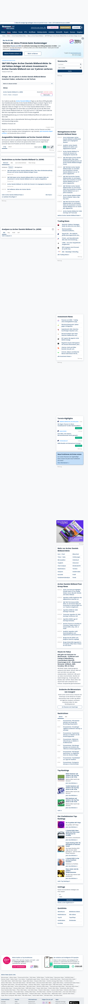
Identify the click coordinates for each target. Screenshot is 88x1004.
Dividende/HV (77, 566)
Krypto (66, 32)
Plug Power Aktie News (7, 984)
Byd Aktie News (31, 986)
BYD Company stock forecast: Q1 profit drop (70, 248)
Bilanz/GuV (76, 554)
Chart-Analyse (62, 566)
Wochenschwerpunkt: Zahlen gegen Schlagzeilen (70, 325)
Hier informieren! (63, 463)
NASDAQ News (69, 977)
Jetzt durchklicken (71, 783)
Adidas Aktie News (30, 992)
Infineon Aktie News (34, 984)
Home (3, 36)
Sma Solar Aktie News (69, 992)
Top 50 (60, 917)
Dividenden (72, 920)
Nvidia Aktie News (55, 979)
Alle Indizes (72, 914)
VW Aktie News (58, 995)
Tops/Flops (72, 917)
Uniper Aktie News (42, 988)
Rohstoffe (59, 32)
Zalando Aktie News (68, 993)
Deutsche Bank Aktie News (44, 983)
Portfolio (60, 923)
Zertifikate (32, 32)
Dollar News (14, 979)
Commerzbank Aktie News (71, 983)
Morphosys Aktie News (66, 988)
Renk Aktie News (68, 984)
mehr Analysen (7, 236)
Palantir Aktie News (44, 990)
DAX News (33, 977)
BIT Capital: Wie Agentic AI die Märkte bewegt (70, 339)
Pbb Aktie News (26, 995)
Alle (12, 163)
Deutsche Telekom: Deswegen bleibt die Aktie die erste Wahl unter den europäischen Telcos (71, 225)
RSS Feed (49, 195)
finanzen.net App (60, 1002)
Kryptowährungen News (33, 979)
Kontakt (3, 1002)
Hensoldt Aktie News (21, 984)
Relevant (5, 163)
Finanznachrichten (23, 977)
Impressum (31, 1002)
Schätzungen (76, 557)
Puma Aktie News (19, 992)
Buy (9, 232)
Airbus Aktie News (20, 986)
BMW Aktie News (57, 993)
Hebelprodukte (42, 32)
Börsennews (4, 977)
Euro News (22, 979)
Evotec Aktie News (53, 988)
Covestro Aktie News (57, 990)
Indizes (14, 32)
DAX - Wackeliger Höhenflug (70, 252)
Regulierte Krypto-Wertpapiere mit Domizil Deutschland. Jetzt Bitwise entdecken (71, 343)
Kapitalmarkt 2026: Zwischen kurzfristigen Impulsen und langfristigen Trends (70, 330)
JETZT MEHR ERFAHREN (61, 967)
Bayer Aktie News (28, 981)
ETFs (25, 32)
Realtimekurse (62, 914)
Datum (11, 167)
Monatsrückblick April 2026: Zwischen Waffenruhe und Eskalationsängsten (70, 334)
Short (10, 146)
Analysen (15, 94)
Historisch (76, 563)
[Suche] (45, 27)
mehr (60, 810)
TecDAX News (49, 977)
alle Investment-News (64, 356)
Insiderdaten (61, 920)
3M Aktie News (48, 995)
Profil (74, 574)
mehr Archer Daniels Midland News (13, 195)
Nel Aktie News (41, 992)
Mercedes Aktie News (72, 986)
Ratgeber (80, 32)
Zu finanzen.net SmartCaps (70, 707)
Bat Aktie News (46, 993)
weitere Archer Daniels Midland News (69, 215)
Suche (70, 71)
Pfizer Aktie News (22, 990)
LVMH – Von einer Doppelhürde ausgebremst (71, 243)
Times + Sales (61, 557)
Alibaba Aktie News (22, 993)
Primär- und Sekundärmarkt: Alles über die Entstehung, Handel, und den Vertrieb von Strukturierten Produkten (70, 239)
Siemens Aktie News (69, 990)
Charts (5, 94)
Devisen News (5, 979)
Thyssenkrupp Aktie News (57, 986)
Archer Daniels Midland (23, 101)
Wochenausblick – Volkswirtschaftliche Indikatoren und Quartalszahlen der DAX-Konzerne (71, 229)
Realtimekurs (61, 569)
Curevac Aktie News (7, 992)
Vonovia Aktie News (19, 988)
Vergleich (60, 563)
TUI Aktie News (68, 981)
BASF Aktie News (17, 981)
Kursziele (60, 574)
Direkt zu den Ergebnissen (66, 902)
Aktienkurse (61, 911)
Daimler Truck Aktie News (54, 992)
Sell (18, 232)
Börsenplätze (61, 560)
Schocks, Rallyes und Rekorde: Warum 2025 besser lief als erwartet (70, 352)
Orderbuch (76, 560)
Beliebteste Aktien (74, 911)
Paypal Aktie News (46, 984)
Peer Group (32, 163)
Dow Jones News (59, 977)
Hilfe (16, 1002)
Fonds (21, 32)
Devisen (72, 32)
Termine (75, 569)
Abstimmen (69, 900)
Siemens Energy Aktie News (55, 981)
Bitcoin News (45, 979)
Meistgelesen (18, 167)
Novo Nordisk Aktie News (8, 990)
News (9, 32)
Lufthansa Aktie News (7, 986)
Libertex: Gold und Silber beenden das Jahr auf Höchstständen (69, 348)
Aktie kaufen (47, 95)
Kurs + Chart (61, 554)
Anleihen (51, 32)
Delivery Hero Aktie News (8, 993)
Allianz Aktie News (6, 983)
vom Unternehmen (20, 163)
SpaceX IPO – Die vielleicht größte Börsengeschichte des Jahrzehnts (70, 234)
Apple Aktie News (58, 983)
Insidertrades (76, 571)
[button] (53, 27)
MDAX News (40, 977)
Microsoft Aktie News (19, 983)
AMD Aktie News (30, 988)
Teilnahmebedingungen (75, 53)
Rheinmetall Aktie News (68, 979)
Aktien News (13, 977)
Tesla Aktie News (6, 981)
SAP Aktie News (30, 983)
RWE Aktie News (57, 984)
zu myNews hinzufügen (9, 197)
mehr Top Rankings (64, 881)
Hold (13, 232)
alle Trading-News (63, 254)
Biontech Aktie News (42, 986)
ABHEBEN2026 (15, 49)
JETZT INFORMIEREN (19, 967)
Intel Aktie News (32, 990)
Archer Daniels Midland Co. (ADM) (13, 92)
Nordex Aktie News (6, 988)
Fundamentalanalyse (64, 577)
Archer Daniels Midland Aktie (19, 36)
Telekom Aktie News (35, 993)
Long (4, 146)
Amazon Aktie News (39, 981)
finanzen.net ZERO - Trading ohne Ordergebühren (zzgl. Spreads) (70, 320)
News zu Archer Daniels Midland (35, 36)
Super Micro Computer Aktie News (11, 995)
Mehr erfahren (33, 54)
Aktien (3, 32)
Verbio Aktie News (37, 995)
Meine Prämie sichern (12, 54)
